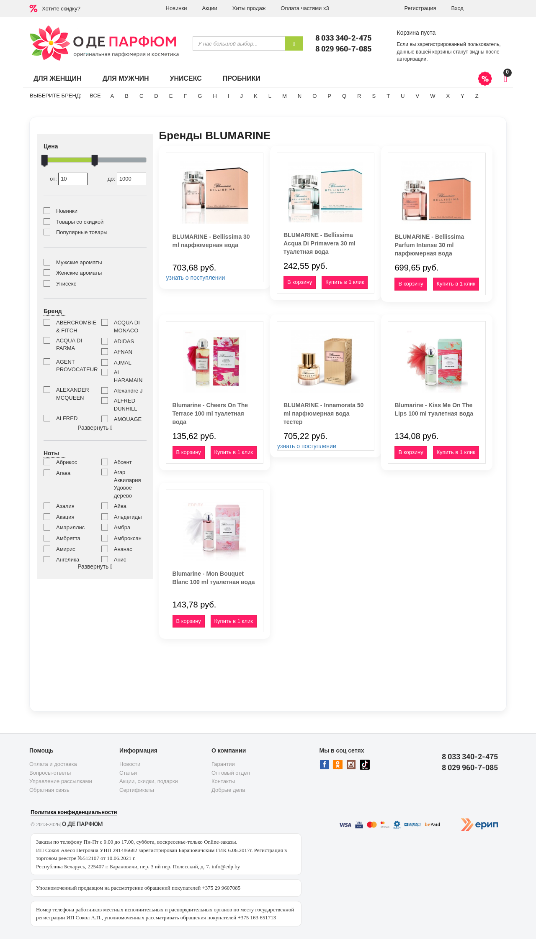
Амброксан (128, 538)
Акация (65, 517)
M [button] (284, 96)
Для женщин (58, 78)
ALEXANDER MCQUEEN (72, 394)
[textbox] (239, 43)
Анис (120, 559)
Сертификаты (136, 790)
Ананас (123, 549)
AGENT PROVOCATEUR (72, 366)
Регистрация (420, 8)
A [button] (112, 96)
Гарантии (223, 764)
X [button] (448, 96)
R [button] (359, 96)
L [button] (269, 96)
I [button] (228, 96)
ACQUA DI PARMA (69, 344)
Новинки (176, 8)
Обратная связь (49, 790)
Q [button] (344, 96)
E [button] (171, 96)
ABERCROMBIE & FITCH (72, 326)
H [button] (214, 96)
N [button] (300, 96)
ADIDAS (124, 341)
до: (127, 179)
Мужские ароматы (79, 262)
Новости (129, 764)
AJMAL (122, 363)
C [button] (141, 96)
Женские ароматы (79, 273)
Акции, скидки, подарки (148, 781)
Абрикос (66, 462)
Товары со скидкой (79, 222)
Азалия (65, 506)
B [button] (127, 96)
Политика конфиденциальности (74, 812)
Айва (120, 506)
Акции (209, 8)
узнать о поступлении (195, 277)
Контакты (223, 781)
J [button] (241, 96)
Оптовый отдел (230, 773)
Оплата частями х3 (305, 8)
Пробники (241, 78)
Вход (457, 8)
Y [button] (462, 96)
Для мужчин (126, 78)
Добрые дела (228, 790)
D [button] (156, 96)
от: (69, 179)
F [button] (185, 96)
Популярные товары (82, 232)
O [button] (314, 96)
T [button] (388, 96)
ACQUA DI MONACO (127, 326)
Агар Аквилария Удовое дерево (127, 484)
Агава (63, 473)
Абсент (123, 462)
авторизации (412, 59)
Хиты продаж (249, 8)
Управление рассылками (60, 781)
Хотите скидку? (61, 8)
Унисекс (185, 78)
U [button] (403, 96)
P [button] (329, 96)
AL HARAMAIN (128, 376)
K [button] (256, 96)
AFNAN (123, 352)
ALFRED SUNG (66, 422)
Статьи (128, 773)
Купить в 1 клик (344, 282)
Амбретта (68, 538)
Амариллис (70, 527)
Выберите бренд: (55, 95)
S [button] (374, 96)
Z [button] (477, 96)
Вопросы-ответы (50, 773)
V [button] (417, 96)
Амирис (65, 549)
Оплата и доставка (53, 764)
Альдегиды (128, 517)
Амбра (122, 527)
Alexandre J (128, 391)
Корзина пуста (416, 32)
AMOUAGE (128, 419)
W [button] (432, 96)
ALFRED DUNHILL (125, 405)
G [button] (200, 96)
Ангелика (67, 559)
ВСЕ (95, 95)
